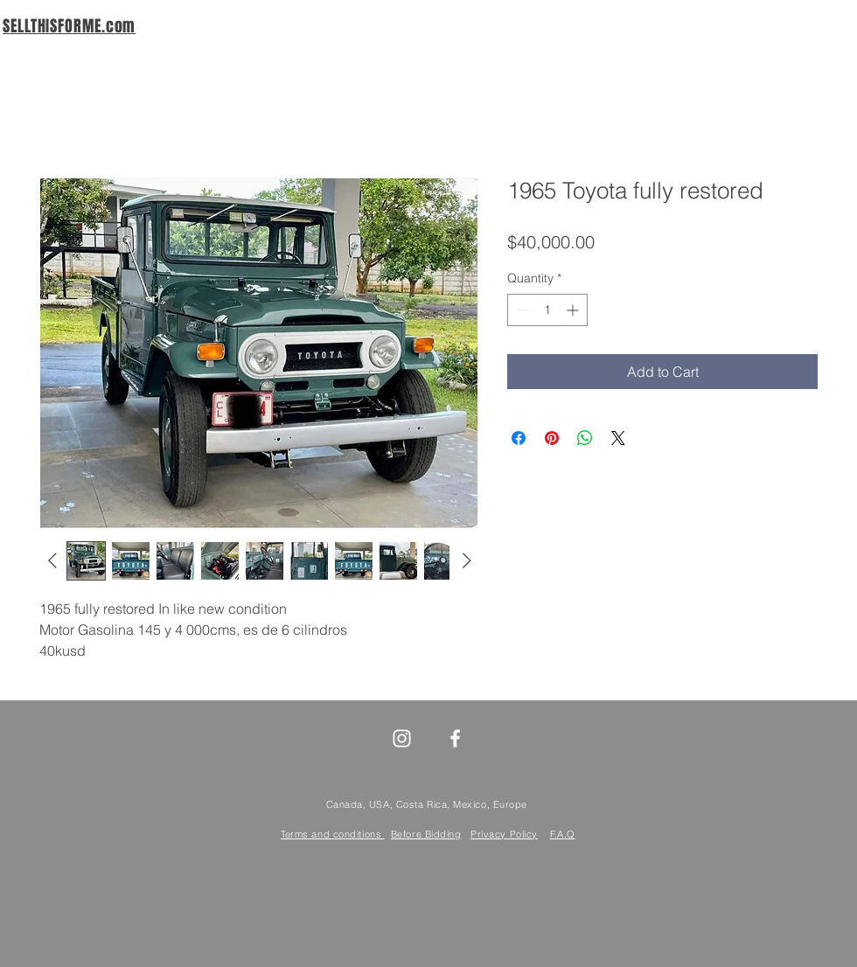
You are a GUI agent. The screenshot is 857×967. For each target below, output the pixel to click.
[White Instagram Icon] (402, 738)
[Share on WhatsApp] (585, 438)
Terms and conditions (333, 834)
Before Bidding (426, 834)
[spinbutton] (547, 310)
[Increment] (574, 310)
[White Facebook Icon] (455, 738)
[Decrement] (521, 310)
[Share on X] (618, 438)
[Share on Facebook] (518, 438)
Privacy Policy (504, 834)
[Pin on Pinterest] (551, 438)
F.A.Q (562, 834)
